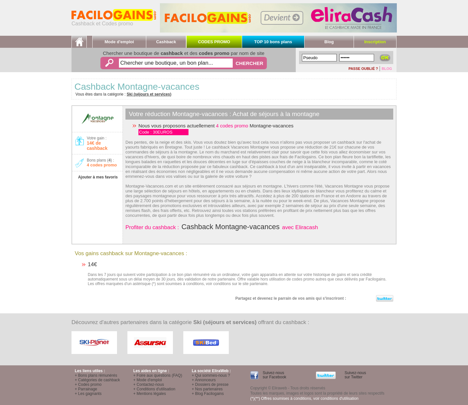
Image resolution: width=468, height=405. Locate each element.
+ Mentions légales (149, 393)
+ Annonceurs (204, 380)
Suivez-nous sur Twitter (355, 375)
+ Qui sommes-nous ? (211, 375)
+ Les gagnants (88, 393)
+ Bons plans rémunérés (96, 375)
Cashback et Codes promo (114, 21)
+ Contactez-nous (148, 384)
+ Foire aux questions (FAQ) (157, 375)
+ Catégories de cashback (97, 380)
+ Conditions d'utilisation (154, 389)
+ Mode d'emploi (147, 380)
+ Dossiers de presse (210, 384)
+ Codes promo (88, 384)
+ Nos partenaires (207, 389)
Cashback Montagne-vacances (230, 227)
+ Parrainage (86, 389)
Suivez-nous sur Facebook (274, 375)
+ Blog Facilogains (208, 393)
